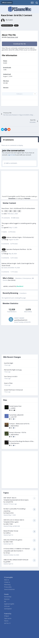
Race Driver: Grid (12, 37)
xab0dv (5, 286)
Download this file (19, 44)
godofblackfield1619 (20, 320)
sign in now (11, 155)
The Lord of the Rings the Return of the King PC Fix (21, 441)
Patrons (6, 621)
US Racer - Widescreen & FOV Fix (19, 424)
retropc (7, 553)
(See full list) (11, 280)
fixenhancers (15, 443)
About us (6, 580)
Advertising (7, 584)
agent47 (6, 227)
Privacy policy (8, 587)
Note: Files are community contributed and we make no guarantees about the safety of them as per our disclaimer (19, 49)
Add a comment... (11, 163)
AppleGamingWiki (9, 604)
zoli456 (13, 408)
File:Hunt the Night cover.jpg (12, 370)
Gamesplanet (8, 609)
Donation (12, 198)
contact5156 (12, 286)
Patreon (27, 198)
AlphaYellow (15, 426)
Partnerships (7, 597)
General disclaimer (9, 589)
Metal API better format (11, 531)
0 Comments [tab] (8, 140)
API (5, 601)
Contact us (7, 582)
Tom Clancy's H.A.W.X (10, 376)
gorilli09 (7, 562)
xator (5, 214)
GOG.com (7, 606)
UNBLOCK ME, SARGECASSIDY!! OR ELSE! (16, 560)
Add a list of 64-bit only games (13, 540)
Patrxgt (6, 239)
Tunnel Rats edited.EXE (16, 415)
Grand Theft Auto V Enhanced (13, 390)
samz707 (14, 417)
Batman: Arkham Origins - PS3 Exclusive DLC (20, 237)
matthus (8, 533)
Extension (7, 599)
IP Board (6, 616)
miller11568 (8, 524)
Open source (7, 618)
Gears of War (8, 383)
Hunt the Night (8, 363)
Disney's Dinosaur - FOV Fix (17, 432)
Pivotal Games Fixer (15, 406)
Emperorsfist (9, 513)
